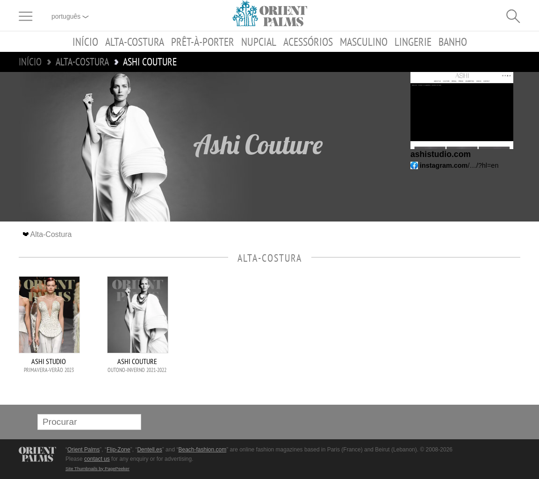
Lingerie (413, 41)
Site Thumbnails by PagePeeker (97, 468)
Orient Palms (83, 449)
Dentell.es (149, 449)
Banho (452, 41)
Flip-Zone (118, 449)
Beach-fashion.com (202, 449)
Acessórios (308, 41)
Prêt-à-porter (202, 41)
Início (85, 41)
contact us (97, 459)
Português (70, 16)
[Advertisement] (455, 339)
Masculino (364, 41)
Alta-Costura (134, 41)
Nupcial (258, 41)
